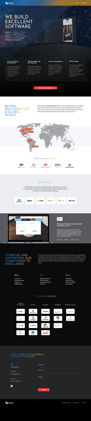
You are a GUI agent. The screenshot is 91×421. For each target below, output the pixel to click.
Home (77, 2)
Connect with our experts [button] (45, 88)
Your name (40, 364)
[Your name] (59, 367)
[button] (7, 228)
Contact (83, 2)
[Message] (59, 381)
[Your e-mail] (59, 372)
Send (43, 390)
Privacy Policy (76, 402)
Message (40, 377)
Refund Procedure (66, 402)
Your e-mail (41, 370)
